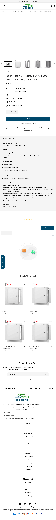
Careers (28, 427)
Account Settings (28, 496)
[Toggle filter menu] (53, 236)
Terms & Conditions (28, 456)
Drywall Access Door (22, 11)
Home (3, 11)
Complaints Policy (28, 466)
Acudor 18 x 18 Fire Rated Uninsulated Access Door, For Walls (14, 310)
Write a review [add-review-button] (47, 228)
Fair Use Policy (28, 463)
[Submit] (2, 6)
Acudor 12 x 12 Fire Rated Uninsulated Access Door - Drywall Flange (14, 347)
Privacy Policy (28, 460)
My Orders (28, 483)
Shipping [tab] (12, 138)
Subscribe (44, 374)
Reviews (3, 262)
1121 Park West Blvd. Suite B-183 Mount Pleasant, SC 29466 (18, 418)
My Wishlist (28, 492)
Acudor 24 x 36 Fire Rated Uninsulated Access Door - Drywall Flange (41, 310)
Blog (28, 447)
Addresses (28, 489)
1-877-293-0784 (7, 413)
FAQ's (28, 443)
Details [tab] (5, 138)
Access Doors (11, 11)
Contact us (28, 440)
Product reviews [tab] (6, 233)
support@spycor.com (8, 415)
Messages (28, 486)
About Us (28, 430)
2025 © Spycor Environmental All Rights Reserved (28, 507)
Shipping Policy (28, 469)
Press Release (28, 433)
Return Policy (28, 473)
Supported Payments (28, 437)
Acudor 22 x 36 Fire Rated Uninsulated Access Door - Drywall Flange (41, 347)
